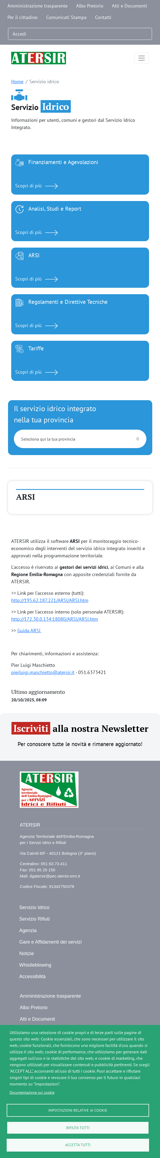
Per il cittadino (22, 17)
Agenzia (28, 930)
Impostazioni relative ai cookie (77, 1110)
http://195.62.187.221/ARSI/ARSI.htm (49, 600)
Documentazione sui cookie (32, 1092)
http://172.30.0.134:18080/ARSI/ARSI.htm (54, 619)
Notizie (26, 953)
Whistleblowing (35, 965)
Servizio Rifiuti (34, 919)
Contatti (103, 17)
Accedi (19, 34)
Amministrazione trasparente (37, 6)
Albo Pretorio (89, 6)
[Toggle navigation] (141, 58)
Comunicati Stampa (66, 17)
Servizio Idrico (34, 907)
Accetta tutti (78, 1144)
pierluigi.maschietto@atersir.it (43, 672)
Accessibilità (32, 976)
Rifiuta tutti (77, 1127)
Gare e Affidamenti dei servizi (50, 942)
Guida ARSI (29, 630)
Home (17, 81)
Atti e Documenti (129, 6)
